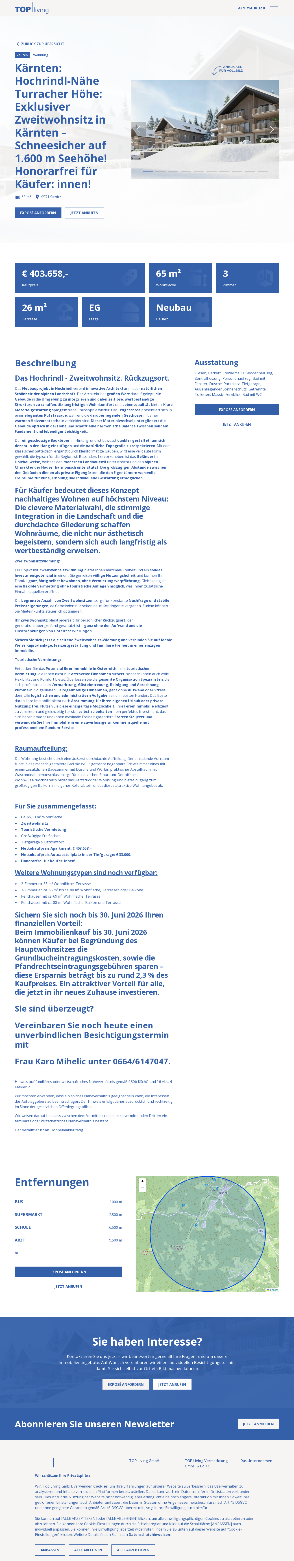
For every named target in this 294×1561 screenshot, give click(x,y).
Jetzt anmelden (258, 1424)
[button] (273, 8)
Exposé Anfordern (237, 409)
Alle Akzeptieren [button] (133, 1550)
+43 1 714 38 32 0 (250, 8)
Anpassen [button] (50, 1550)
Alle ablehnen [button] (88, 1550)
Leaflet (272, 1290)
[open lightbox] (205, 129)
